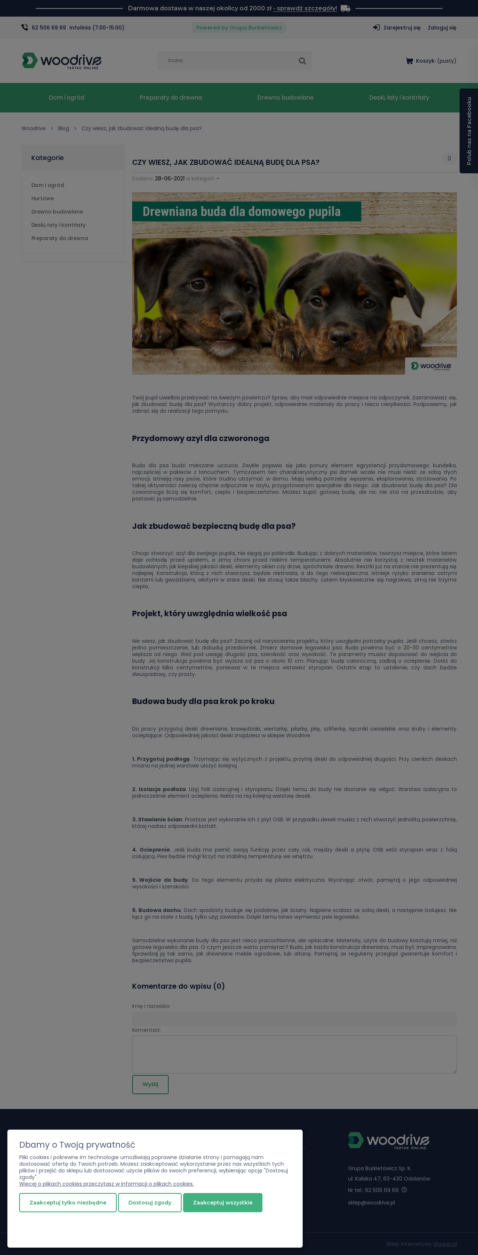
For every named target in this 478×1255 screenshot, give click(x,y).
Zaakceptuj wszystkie (222, 1202)
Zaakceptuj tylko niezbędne (68, 1202)
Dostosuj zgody (149, 1202)
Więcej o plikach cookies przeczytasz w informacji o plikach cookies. (106, 1184)
